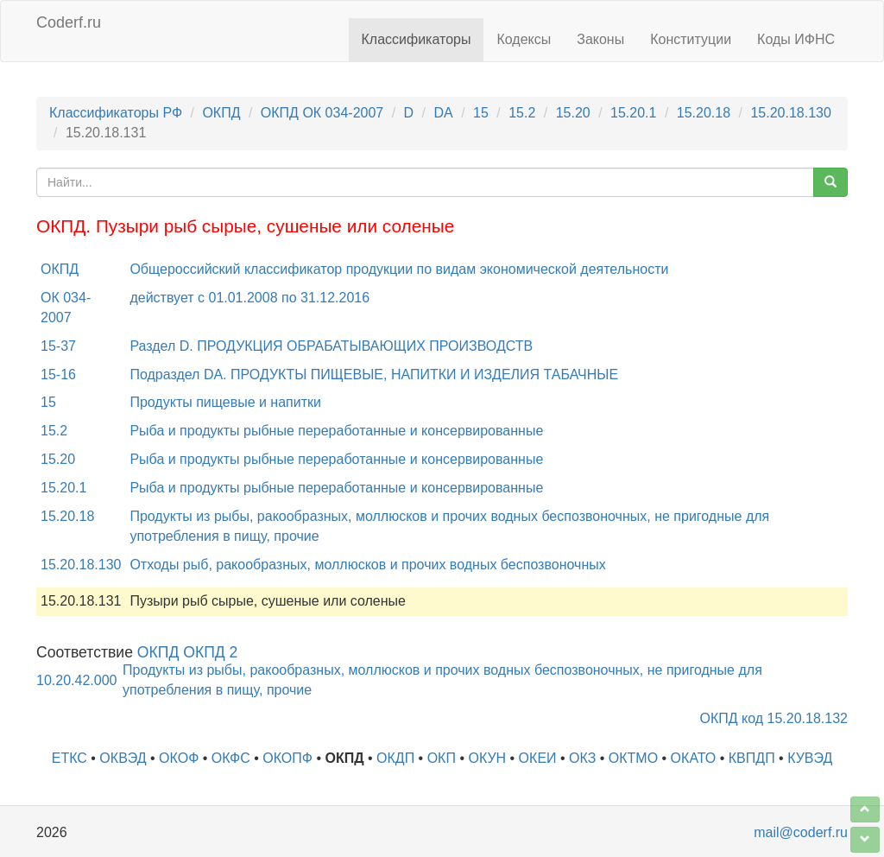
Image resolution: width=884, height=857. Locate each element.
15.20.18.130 (790, 112)
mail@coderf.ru (801, 832)
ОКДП (395, 758)
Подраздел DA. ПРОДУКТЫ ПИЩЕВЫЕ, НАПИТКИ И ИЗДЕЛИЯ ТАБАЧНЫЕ (373, 374)
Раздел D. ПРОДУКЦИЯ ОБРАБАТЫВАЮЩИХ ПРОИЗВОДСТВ (331, 346)
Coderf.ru (68, 22)
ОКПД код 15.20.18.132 (774, 718)
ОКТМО (633, 758)
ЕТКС (69, 758)
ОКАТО (694, 758)
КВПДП (752, 758)
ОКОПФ (287, 758)
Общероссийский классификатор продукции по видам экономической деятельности (398, 269)
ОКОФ (179, 758)
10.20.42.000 (76, 680)
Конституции (690, 39)
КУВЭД (809, 758)
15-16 (58, 374)
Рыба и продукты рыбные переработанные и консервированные (336, 430)
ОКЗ (582, 758)
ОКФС (231, 758)
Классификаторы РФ (115, 112)
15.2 (521, 112)
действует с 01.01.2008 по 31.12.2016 (249, 297)
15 (481, 112)
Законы (600, 39)
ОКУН (487, 758)
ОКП (441, 758)
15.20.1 (633, 112)
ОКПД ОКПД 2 (187, 652)
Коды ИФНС (796, 39)
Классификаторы (416, 39)
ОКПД (221, 112)
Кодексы (523, 39)
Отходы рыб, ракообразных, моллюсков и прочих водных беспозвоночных (367, 564)
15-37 (58, 346)
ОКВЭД (122, 758)
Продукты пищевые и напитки (225, 402)
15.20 (573, 112)
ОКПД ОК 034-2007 (322, 112)
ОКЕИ (538, 758)
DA (442, 112)
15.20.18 (703, 112)
